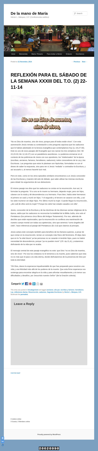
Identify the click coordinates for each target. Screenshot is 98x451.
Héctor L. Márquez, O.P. (72, 292)
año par (57, 290)
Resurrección (33, 292)
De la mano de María (29, 13)
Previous (76, 62)
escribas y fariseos (67, 290)
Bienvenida (23, 54)
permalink (24, 294)
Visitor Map (15, 373)
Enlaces (69, 54)
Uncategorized (33, 290)
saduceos (42, 292)
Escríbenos (80, 54)
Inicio (13, 54)
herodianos (79, 290)
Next (84, 62)
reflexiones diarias (21, 292)
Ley (12, 292)
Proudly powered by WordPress (48, 434)
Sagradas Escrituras (54, 292)
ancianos (50, 290)
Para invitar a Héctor (54, 54)
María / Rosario (37, 54)
